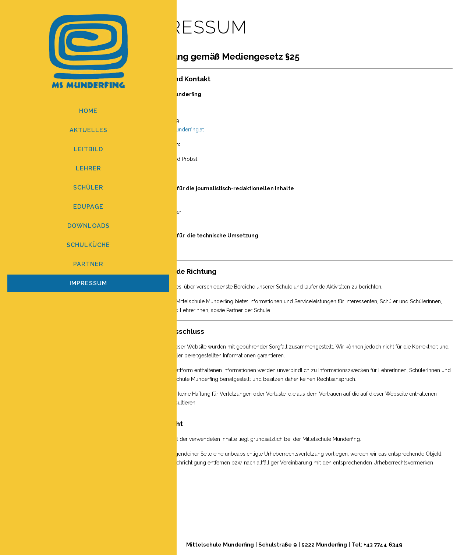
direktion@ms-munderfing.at (170, 129)
